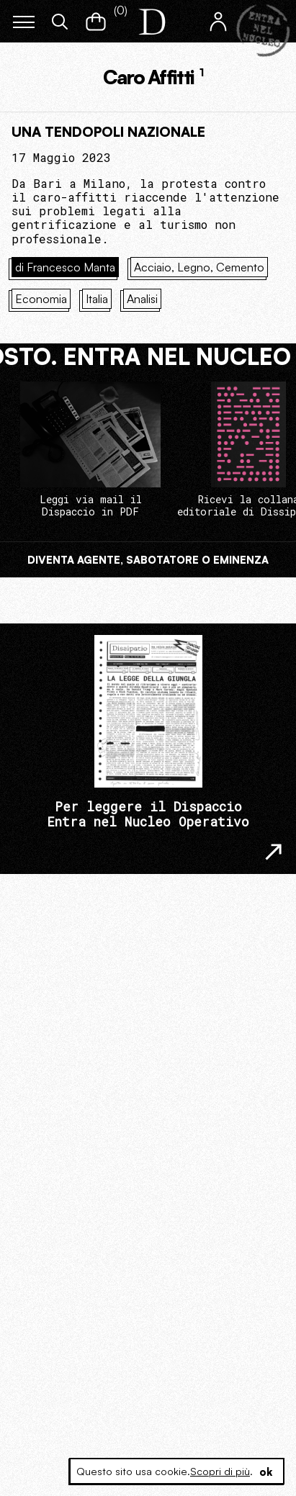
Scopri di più (220, 1471)
